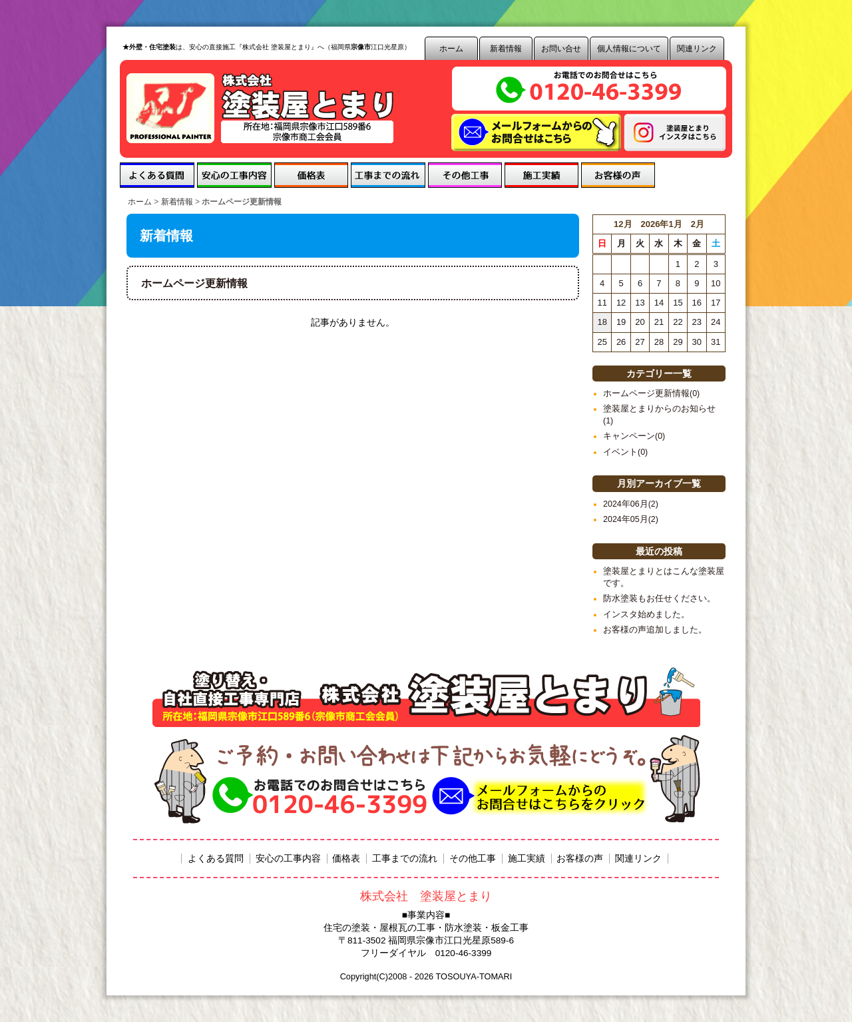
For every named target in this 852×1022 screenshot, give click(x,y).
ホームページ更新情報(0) (651, 393)
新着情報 (506, 48)
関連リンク (697, 48)
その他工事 (465, 175)
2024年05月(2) (630, 519)
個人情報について (629, 48)
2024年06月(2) (630, 504)
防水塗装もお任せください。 (659, 598)
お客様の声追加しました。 (655, 630)
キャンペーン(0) (634, 436)
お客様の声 (618, 175)
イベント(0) (625, 452)
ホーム (451, 48)
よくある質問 (157, 175)
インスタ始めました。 (646, 614)
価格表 (311, 175)
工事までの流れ (388, 175)
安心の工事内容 (234, 175)
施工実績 (541, 175)
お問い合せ (561, 48)
